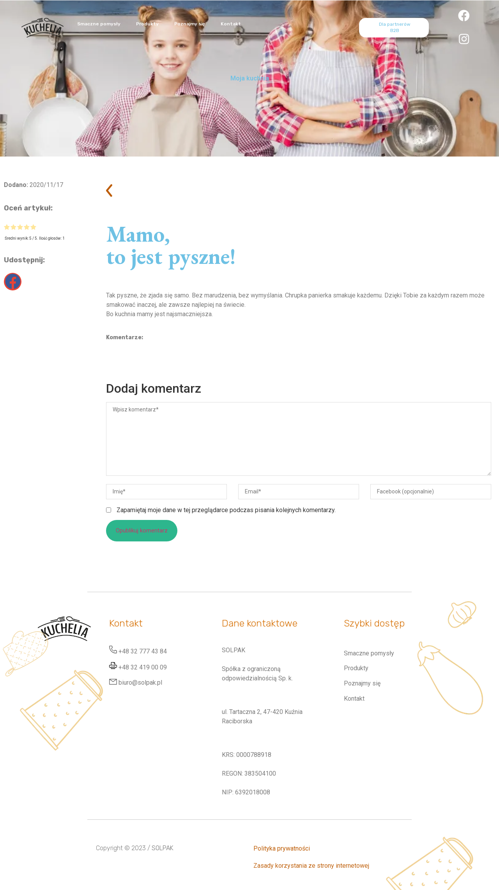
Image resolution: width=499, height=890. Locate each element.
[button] (12, 281)
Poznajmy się (189, 24)
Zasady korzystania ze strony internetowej (311, 865)
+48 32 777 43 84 (143, 651)
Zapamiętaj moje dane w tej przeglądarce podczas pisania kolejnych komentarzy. (226, 510)
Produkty (147, 24)
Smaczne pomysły (98, 24)
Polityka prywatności (281, 848)
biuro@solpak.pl (140, 682)
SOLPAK (162, 848)
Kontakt (231, 24)
